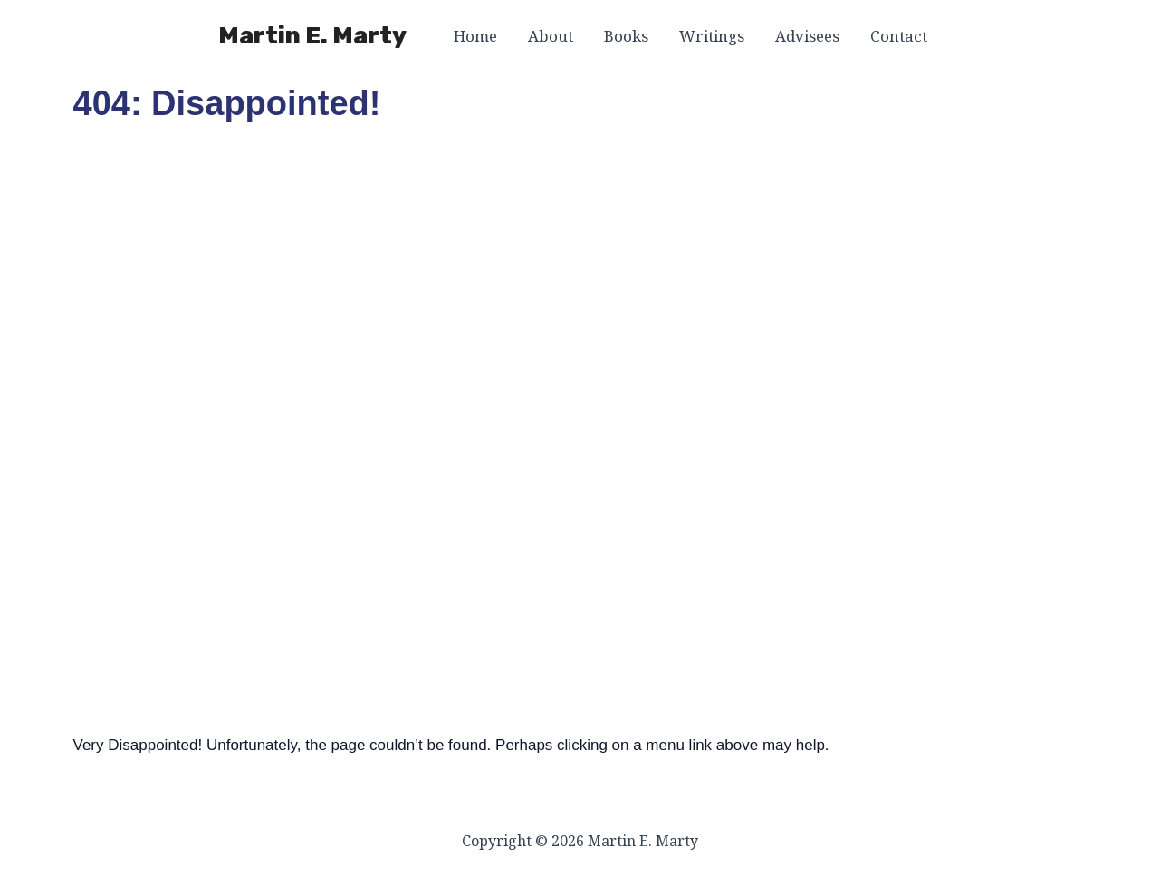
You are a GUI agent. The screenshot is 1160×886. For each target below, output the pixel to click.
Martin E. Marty (312, 36)
